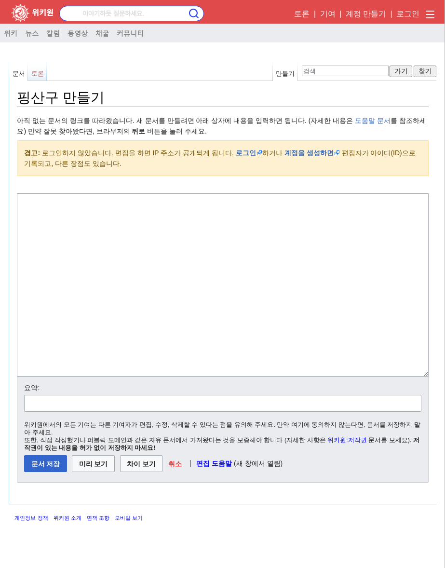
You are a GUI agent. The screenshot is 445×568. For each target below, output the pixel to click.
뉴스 (32, 32)
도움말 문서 (373, 120)
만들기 (285, 73)
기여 (328, 14)
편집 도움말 (214, 499)
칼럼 (53, 32)
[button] (174, 499)
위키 (10, 32)
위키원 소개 (67, 554)
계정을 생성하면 (309, 153)
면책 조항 (98, 554)
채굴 (102, 32)
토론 (302, 14)
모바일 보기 (129, 554)
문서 (19, 73)
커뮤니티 (130, 32)
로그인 (407, 14)
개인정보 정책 (31, 554)
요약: (32, 424)
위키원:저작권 (347, 476)
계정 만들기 (366, 14)
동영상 (77, 32)
